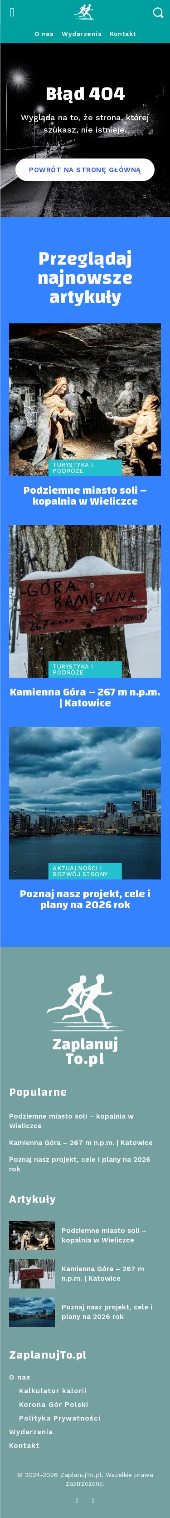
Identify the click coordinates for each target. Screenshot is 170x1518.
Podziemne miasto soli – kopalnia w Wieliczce (85, 495)
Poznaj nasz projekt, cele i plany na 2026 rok (85, 899)
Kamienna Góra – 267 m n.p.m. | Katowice (85, 697)
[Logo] (85, 12)
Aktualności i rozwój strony (80, 871)
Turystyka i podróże (73, 467)
